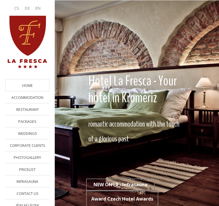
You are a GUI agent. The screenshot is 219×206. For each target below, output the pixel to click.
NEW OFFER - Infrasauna (120, 184)
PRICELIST (27, 169)
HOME (27, 85)
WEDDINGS (27, 133)
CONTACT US (27, 193)
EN (37, 8)
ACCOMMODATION (27, 97)
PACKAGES (27, 121)
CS (16, 8)
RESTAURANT (27, 109)
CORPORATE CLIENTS (27, 145)
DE (27, 8)
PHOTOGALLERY (27, 157)
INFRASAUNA (27, 181)
